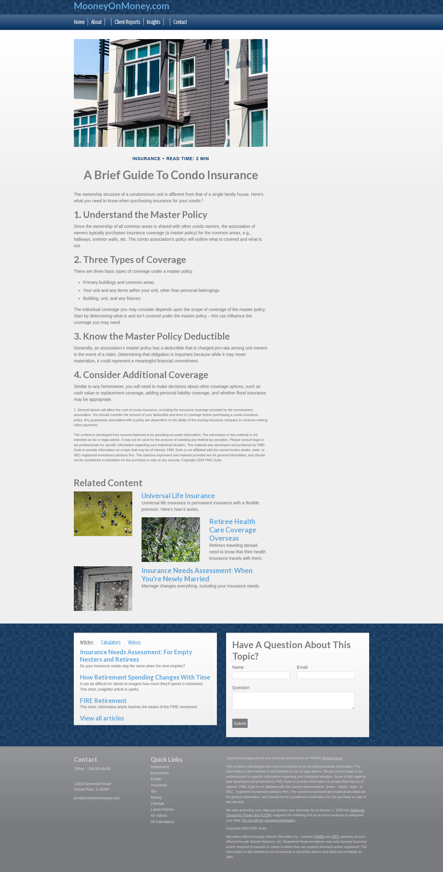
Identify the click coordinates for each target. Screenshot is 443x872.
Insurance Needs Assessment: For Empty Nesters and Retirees (136, 655)
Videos (134, 642)
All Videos (159, 815)
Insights (153, 22)
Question (240, 687)
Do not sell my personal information (268, 820)
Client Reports (127, 22)
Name (238, 667)
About (96, 22)
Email (302, 667)
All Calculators (162, 822)
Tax (154, 791)
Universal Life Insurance (178, 495)
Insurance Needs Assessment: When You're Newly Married (197, 574)
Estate (156, 779)
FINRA (319, 836)
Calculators (111, 642)
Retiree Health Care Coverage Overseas (232, 529)
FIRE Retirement (103, 700)
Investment (160, 773)
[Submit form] (240, 723)
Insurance (159, 785)
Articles (86, 642)
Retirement (160, 767)
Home (79, 22)
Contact (180, 22)
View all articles (102, 718)
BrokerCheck (333, 758)
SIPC (336, 836)
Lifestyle (157, 803)
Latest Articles (162, 809)
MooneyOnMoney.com (122, 5)
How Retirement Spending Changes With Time (145, 677)
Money (156, 797)
